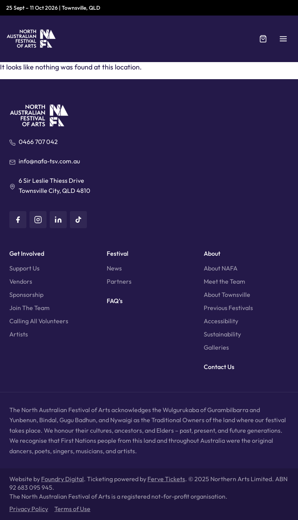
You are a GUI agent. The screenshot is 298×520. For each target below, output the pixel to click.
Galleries (216, 347)
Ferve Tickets (166, 479)
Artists (18, 334)
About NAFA (220, 268)
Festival (117, 253)
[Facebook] (17, 219)
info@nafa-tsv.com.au (49, 161)
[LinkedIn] (58, 219)
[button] (283, 38)
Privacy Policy (28, 509)
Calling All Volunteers (38, 321)
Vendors (20, 281)
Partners (119, 281)
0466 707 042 (38, 142)
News (114, 268)
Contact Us (219, 367)
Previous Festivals (228, 308)
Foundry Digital (62, 479)
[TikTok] (78, 219)
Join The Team (29, 308)
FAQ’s (115, 301)
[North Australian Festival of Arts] (31, 39)
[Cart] (263, 38)
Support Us (24, 268)
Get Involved (26, 253)
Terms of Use (72, 509)
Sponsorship (26, 294)
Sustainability (222, 334)
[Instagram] (38, 219)
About (212, 253)
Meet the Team (224, 281)
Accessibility (221, 321)
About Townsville (227, 294)
